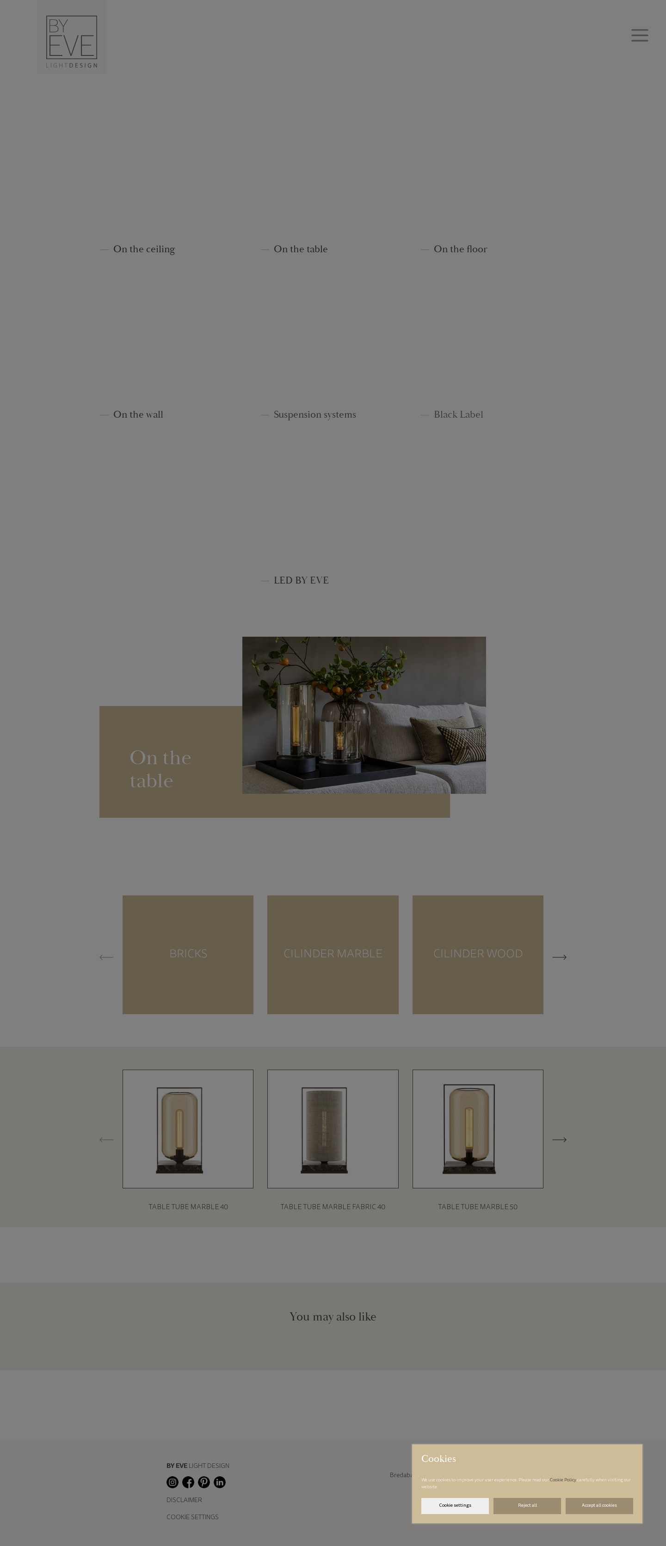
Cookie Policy (563, 1480)
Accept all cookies (599, 1505)
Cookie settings (455, 1505)
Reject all (527, 1505)
